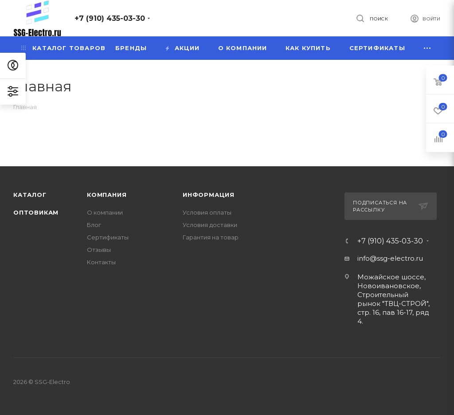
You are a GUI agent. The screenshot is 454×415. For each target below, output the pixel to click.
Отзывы (99, 249)
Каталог (30, 194)
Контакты (101, 262)
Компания (106, 194)
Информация (209, 194)
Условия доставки (210, 224)
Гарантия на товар (211, 237)
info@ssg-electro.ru (390, 258)
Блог (94, 224)
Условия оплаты (207, 212)
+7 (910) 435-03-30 (109, 18)
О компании (105, 212)
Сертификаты (108, 237)
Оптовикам (36, 212)
